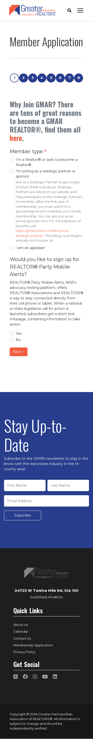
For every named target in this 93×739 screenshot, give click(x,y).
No (18, 339)
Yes (19, 333)
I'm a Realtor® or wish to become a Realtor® (46, 162)
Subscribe (22, 515)
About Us (20, 625)
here (16, 138)
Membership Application (33, 645)
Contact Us (22, 638)
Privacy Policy (24, 652)
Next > (18, 351)
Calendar (20, 631)
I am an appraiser (30, 248)
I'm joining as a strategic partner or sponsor (46, 174)
